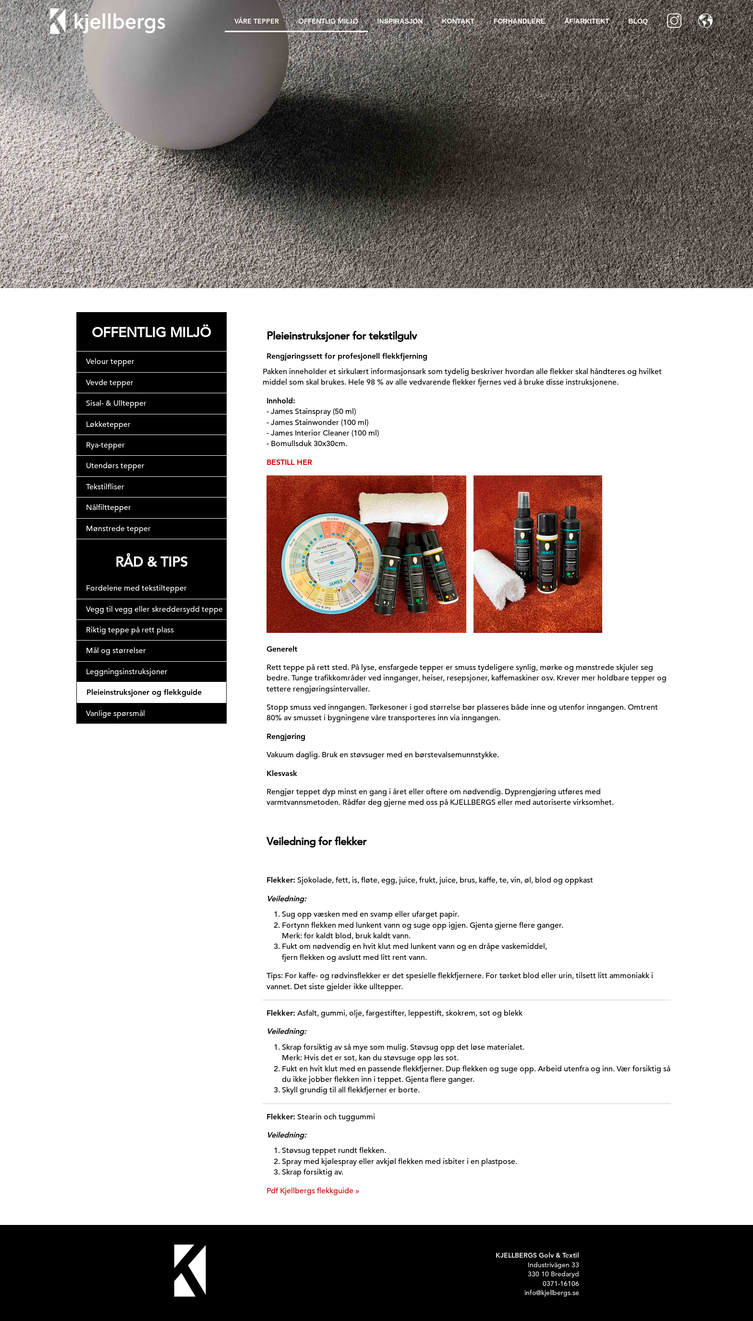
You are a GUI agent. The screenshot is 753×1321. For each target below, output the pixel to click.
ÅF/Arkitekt (586, 21)
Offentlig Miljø (328, 21)
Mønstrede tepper (118, 528)
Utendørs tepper (115, 466)
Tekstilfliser (105, 487)
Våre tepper (256, 21)
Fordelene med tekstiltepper (136, 588)
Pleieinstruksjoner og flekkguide (144, 692)
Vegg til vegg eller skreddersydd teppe (154, 609)
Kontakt (458, 21)
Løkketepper (108, 424)
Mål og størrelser (116, 650)
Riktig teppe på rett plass (130, 630)
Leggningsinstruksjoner (127, 672)
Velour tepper (110, 361)
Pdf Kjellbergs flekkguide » (313, 1191)
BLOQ (638, 21)
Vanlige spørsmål (115, 713)
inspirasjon (400, 21)
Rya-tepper (105, 445)
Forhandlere (519, 21)
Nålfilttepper (108, 507)
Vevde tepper (110, 383)
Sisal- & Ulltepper (116, 403)
